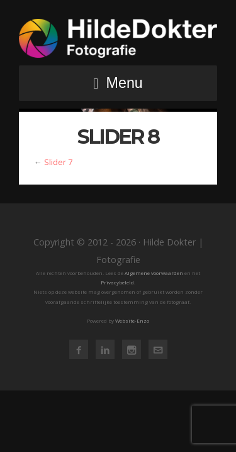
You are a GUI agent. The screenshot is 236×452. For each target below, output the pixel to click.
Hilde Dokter (118, 38)
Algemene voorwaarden (154, 272)
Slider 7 (58, 162)
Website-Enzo (132, 320)
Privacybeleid (117, 282)
